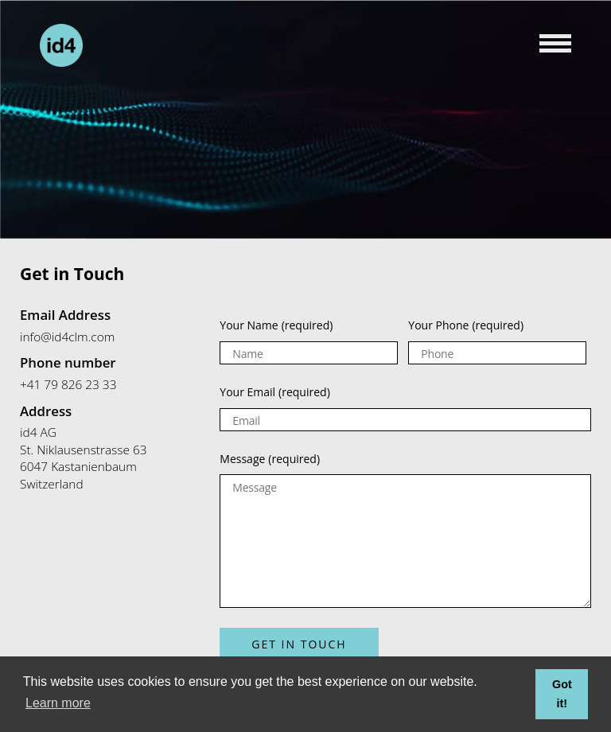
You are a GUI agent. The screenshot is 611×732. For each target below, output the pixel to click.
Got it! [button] (562, 694)
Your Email (274, 391)
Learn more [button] (58, 703)
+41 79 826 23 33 (68, 384)
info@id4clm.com (67, 337)
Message (270, 458)
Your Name (276, 325)
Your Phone (465, 325)
